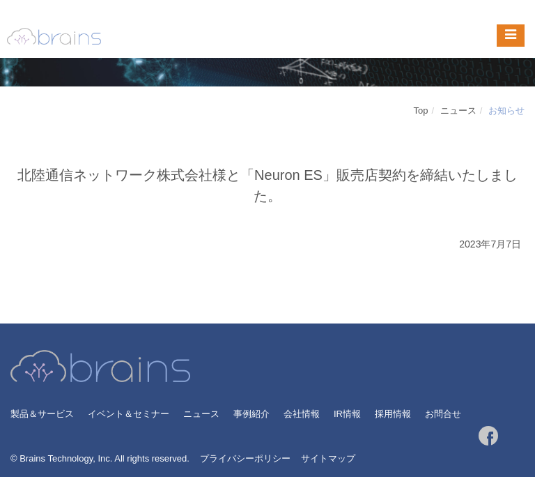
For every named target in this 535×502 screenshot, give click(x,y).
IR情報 (347, 414)
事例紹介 (251, 414)
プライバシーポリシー (245, 458)
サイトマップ (328, 458)
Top (421, 110)
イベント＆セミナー (128, 414)
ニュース (458, 110)
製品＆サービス (42, 414)
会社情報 (302, 414)
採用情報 (393, 414)
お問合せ (443, 414)
